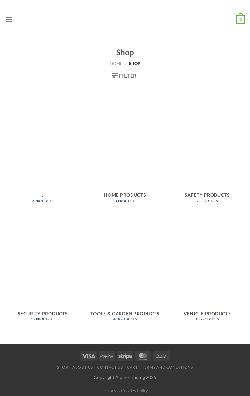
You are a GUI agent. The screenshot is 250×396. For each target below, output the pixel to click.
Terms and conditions (167, 367)
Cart (132, 367)
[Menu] (9, 19)
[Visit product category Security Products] (43, 272)
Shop (62, 367)
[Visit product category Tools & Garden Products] (125, 272)
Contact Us (110, 367)
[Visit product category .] (43, 153)
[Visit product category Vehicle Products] (207, 272)
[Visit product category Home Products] (125, 153)
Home (116, 63)
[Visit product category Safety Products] (207, 153)
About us (82, 367)
